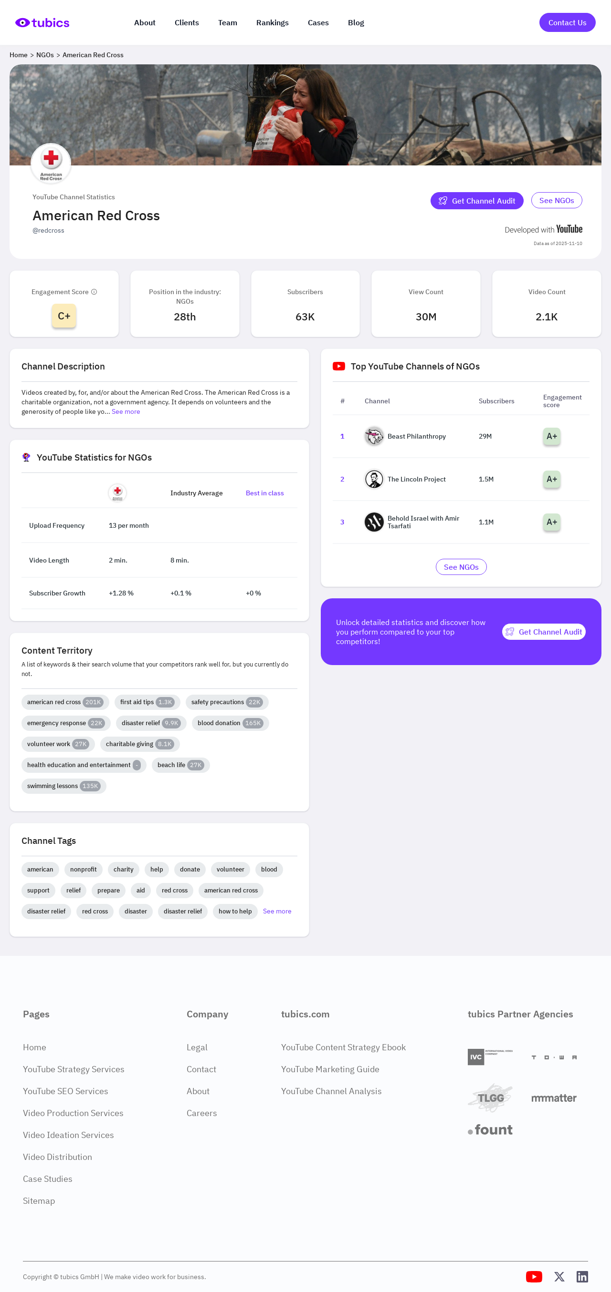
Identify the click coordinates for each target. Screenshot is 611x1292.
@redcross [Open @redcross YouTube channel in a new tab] (48, 230)
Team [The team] (227, 22)
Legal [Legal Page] (197, 1047)
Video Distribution (57, 1156)
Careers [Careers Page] (202, 1112)
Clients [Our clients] (187, 22)
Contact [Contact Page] (201, 1069)
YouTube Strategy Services (74, 1069)
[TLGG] (496, 1097)
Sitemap (39, 1200)
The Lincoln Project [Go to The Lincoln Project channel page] (405, 479)
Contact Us (567, 22)
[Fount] (496, 1129)
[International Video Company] (496, 1057)
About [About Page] (198, 1091)
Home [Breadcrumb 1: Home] (19, 55)
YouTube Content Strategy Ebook (343, 1047)
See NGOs (556, 200)
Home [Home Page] (34, 1047)
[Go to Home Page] (42, 23)
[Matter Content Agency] (560, 1097)
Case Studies (48, 1178)
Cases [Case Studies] (318, 22)
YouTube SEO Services (65, 1091)
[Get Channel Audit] (477, 200)
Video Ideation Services (68, 1134)
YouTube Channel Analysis (331, 1091)
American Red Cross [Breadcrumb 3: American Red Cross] (93, 55)
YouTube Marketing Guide (330, 1069)
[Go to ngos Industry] (556, 200)
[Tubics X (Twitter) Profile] (559, 1276)
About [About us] (145, 22)
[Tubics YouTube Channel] (534, 1276)
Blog (356, 22)
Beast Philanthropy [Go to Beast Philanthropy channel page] (405, 436)
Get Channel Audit (477, 200)
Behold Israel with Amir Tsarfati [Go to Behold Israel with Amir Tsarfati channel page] (412, 522)
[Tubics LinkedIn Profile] (582, 1276)
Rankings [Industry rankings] (272, 22)
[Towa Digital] (560, 1057)
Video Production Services (73, 1112)
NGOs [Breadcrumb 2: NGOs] (45, 55)
